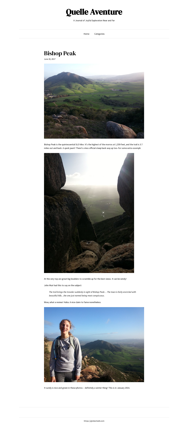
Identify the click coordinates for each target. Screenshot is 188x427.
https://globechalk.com (94, 421)
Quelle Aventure (94, 11)
